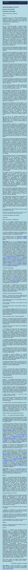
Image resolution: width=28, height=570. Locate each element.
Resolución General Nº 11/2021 (9, 261)
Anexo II (7, 568)
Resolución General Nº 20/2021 (18, 259)
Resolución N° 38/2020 (22, 236)
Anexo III (11, 568)
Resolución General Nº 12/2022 (13, 256)
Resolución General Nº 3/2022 (18, 436)
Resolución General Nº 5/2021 (18, 441)
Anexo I (4, 568)
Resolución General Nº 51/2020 (13, 264)
